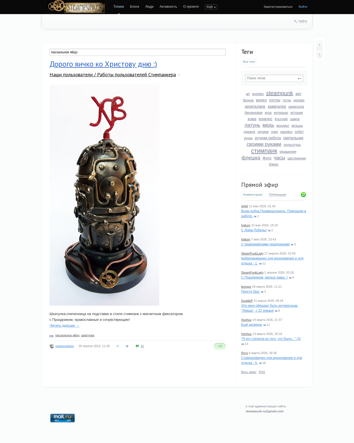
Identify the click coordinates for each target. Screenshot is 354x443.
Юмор (273, 164)
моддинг (283, 126)
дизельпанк (255, 106)
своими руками (264, 144)
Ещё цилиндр (251, 325)
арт (298, 93)
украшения (288, 152)
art (248, 94)
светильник (293, 138)
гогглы (274, 100)
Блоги (134, 7)
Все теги (249, 61)
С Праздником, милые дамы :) (264, 277)
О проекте (191, 7)
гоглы (287, 100)
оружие (263, 132)
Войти (303, 6)
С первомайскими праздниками (265, 244)
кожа (252, 119)
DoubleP (247, 300)
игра (268, 113)
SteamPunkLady (252, 253)
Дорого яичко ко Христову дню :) (103, 64)
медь (268, 125)
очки (274, 132)
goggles (258, 94)
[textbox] (274, 78)
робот (299, 132)
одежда (249, 132)
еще (210, 7)
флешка (250, 158)
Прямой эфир (259, 184)
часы (279, 158)
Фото (266, 158)
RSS (262, 372)
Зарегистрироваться (278, 6)
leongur (246, 286)
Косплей (281, 119)
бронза (248, 100)
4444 (244, 206)
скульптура (292, 145)
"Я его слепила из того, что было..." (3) (271, 339)
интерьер (281, 113)
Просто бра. (250, 291)
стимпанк (264, 150)
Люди (149, 7)
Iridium (245, 225)
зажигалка (277, 106)
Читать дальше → (64, 325)
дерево (298, 100)
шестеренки (296, 158)
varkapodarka (64, 346)
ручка (248, 138)
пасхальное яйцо (67, 335)
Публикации (277, 194)
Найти (303, 21)
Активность (168, 7)
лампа (295, 119)
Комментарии (252, 194)
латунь (252, 125)
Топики (118, 7)
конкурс (265, 119)
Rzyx (244, 353)
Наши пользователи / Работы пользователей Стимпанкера (113, 74)
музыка (297, 126)
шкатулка (87, 335)
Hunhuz (246, 319)
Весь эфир (248, 372)
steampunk (279, 93)
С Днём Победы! (254, 230)
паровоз (286, 132)
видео (261, 100)
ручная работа (268, 138)
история (296, 113)
